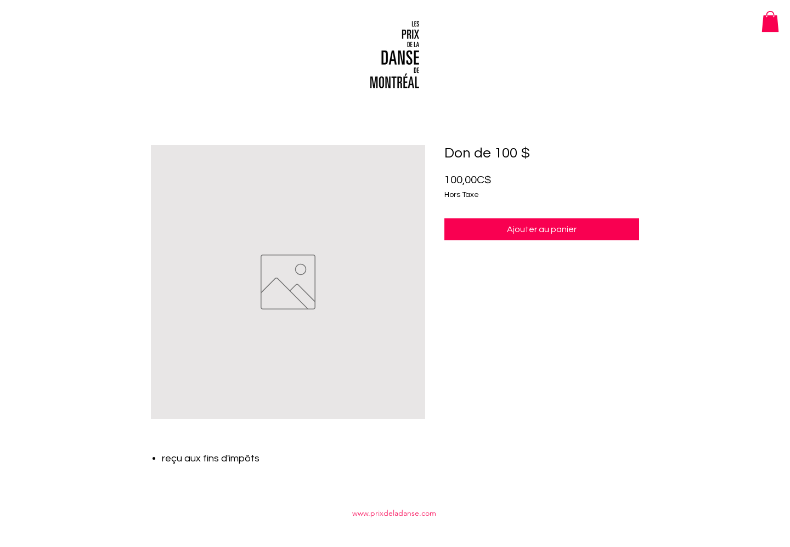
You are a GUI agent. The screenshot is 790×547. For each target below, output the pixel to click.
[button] (770, 21)
